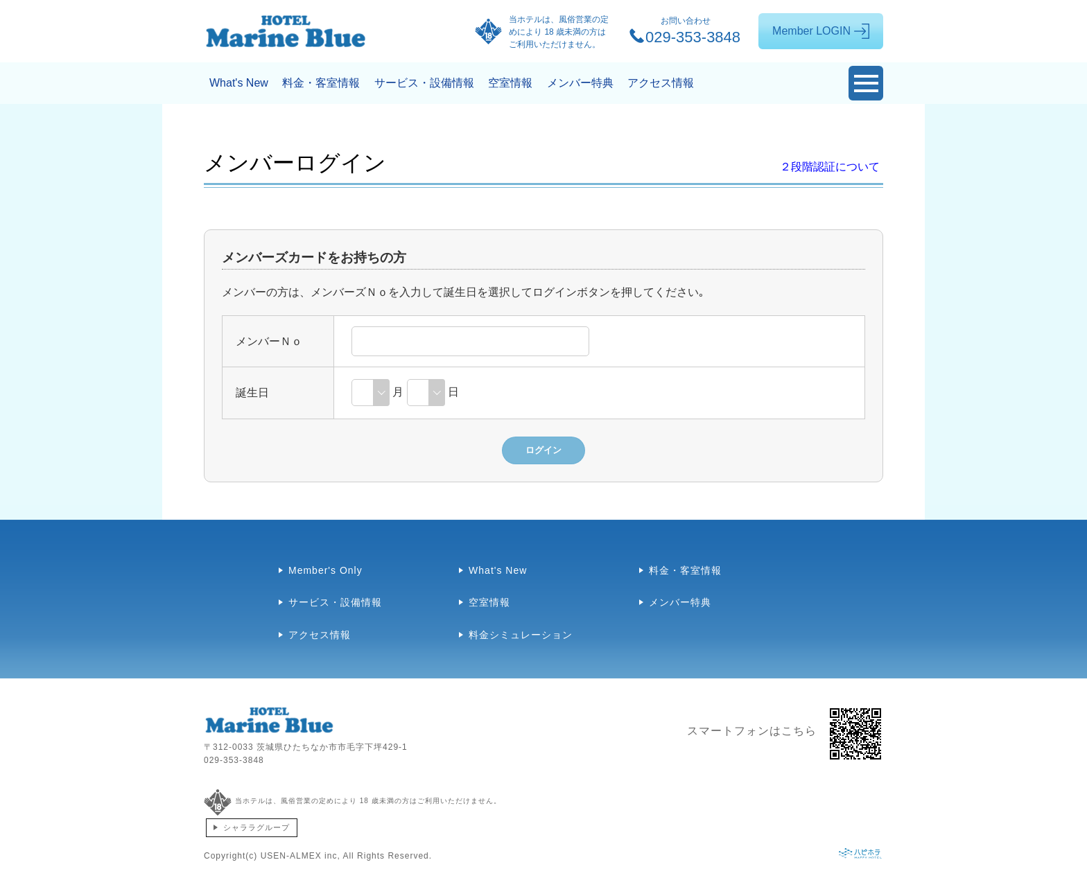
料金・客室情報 (321, 83)
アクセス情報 (660, 83)
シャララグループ (256, 827)
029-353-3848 (234, 760)
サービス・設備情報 (424, 83)
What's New (238, 83)
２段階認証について (830, 167)
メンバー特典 (580, 83)
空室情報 (510, 83)
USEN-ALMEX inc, (300, 856)
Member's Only (325, 570)
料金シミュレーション (521, 634)
